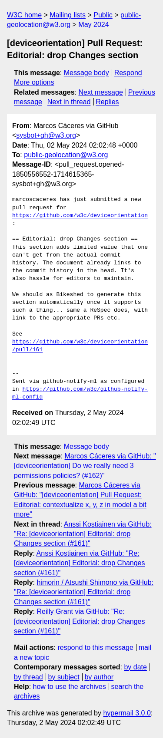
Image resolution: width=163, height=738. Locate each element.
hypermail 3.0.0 (126, 713)
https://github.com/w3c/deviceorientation (80, 216)
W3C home (24, 15)
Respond (128, 72)
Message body (86, 72)
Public (103, 15)
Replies (107, 101)
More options (34, 82)
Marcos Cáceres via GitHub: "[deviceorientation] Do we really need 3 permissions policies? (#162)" (85, 465)
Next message (101, 92)
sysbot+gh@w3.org (46, 135)
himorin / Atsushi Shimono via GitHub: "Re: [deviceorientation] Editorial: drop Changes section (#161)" (83, 592)
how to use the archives (69, 686)
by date (135, 667)
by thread (28, 677)
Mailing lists (68, 15)
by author (98, 677)
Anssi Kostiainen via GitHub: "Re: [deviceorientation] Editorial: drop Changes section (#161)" (83, 534)
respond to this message (95, 647)
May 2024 (93, 24)
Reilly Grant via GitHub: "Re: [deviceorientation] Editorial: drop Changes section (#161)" (79, 621)
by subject (64, 677)
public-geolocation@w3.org (66, 154)
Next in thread (69, 101)
